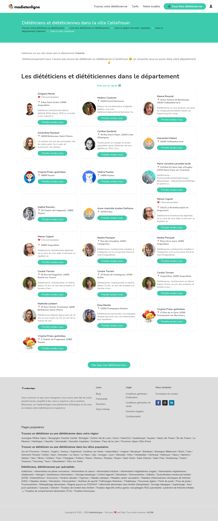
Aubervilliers (111, 451)
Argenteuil (75, 451)
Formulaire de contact (167, 393)
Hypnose (84, 478)
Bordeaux (148, 451)
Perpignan (68, 458)
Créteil (45, 454)
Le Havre (74, 454)
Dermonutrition (137, 474)
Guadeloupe (139, 438)
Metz (130, 454)
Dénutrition (121, 474)
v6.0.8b (150, 512)
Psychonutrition (29, 484)
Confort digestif (105, 474)
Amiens (45, 451)
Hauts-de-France (166, 438)
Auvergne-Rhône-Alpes (34, 438)
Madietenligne (95, 512)
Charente (80, 53)
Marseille (120, 454)
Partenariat (101, 399)
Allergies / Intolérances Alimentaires (54, 474)
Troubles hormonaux (84, 491)
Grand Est (125, 438)
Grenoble (62, 454)
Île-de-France (184, 438)
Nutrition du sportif (87, 481)
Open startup (103, 409)
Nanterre (185, 454)
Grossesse (52, 478)
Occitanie (95, 441)
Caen (188, 451)
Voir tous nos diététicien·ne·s (109, 365)
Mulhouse (165, 454)
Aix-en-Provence (30, 451)
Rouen (117, 458)
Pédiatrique (130, 481)
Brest (181, 451)
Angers (55, 451)
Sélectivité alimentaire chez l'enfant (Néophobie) (124, 484)
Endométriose (37, 478)
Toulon (182, 458)
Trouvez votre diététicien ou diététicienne (43, 28)
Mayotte (48, 441)
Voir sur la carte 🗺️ (109, 85)
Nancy (175, 454)
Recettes (101, 404)
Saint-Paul (158, 458)
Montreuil (153, 454)
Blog (98, 393)
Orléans (50, 458)
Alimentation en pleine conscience (51, 471)
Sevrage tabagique (160, 484)
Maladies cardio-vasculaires (125, 478)
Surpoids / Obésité (49, 487)
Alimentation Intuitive (107, 471)
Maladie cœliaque (100, 478)
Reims (89, 458)
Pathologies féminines (110, 481)
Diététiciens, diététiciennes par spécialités (48, 467)
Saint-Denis (129, 458)
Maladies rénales (38, 481)
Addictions (26, 471)
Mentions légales (135, 411)
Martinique (37, 441)
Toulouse (26, 461)
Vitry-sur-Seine (75, 461)
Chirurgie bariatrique (85, 474)
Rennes (98, 458)
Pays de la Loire (110, 441)
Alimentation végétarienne (172, 471)
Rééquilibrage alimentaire (52, 484)
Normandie (61, 441)
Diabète (150, 474)
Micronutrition (69, 481)
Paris (58, 458)
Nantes (25, 458)
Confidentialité (133, 416)
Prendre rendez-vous (52, 122)
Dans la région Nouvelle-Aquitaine (133, 28)
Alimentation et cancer (83, 471)
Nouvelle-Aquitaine (79, 441)
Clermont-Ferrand (30, 454)
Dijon (53, 454)
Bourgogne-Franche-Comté (62, 438)
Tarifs (135, 6)
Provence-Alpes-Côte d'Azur (136, 441)
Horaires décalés (68, 478)
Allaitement (27, 474)
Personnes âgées (147, 481)
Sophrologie (178, 484)
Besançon (136, 451)
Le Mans (85, 454)
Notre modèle (151, 6)
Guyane (151, 438)
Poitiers (80, 458)
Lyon (111, 454)
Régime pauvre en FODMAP (82, 484)
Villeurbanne (58, 461)
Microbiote (55, 481)
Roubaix (108, 458)
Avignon (124, 451)
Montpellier (140, 454)
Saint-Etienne (144, 458)
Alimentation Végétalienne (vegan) (138, 471)
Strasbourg (171, 458)
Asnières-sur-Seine (93, 451)
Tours (47, 461)
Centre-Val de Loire (101, 438)
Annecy (64, 451)
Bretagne (84, 438)
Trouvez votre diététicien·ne (110, 6)
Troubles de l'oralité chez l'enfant (77, 487)
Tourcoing (37, 461)
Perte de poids (166, 481)
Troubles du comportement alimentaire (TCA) (48, 491)
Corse (116, 438)
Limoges (102, 454)
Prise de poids (183, 481)
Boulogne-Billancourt (166, 451)
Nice (33, 458)
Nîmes (40, 458)
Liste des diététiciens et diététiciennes (89, 28)
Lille (94, 454)
